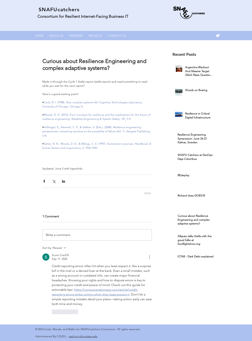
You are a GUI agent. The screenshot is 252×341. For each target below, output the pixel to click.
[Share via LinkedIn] (63, 181)
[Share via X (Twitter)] (54, 181)
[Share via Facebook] (44, 181)
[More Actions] (149, 257)
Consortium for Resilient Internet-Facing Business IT (82, 16)
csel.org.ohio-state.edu (83, 336)
